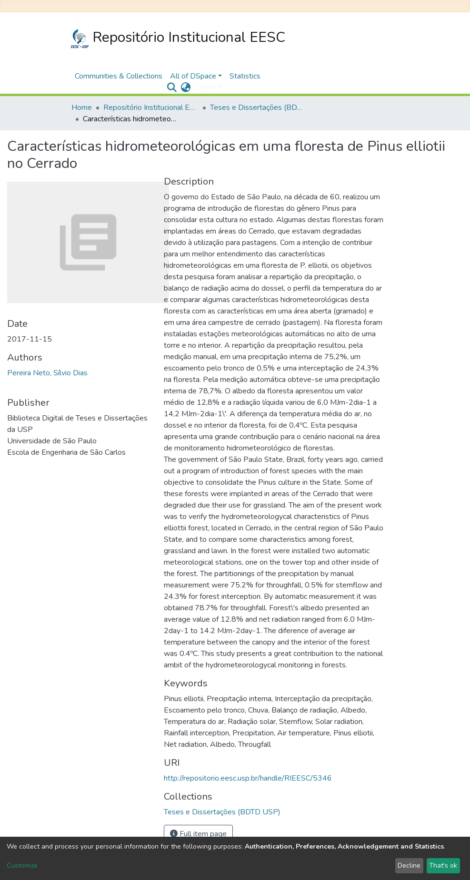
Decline (409, 865)
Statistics (245, 76)
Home (81, 107)
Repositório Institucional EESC (178, 38)
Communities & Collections (118, 76)
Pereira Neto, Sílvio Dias (47, 373)
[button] (186, 87)
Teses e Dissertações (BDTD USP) (257, 107)
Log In (206, 87)
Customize (22, 865)
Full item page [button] (198, 834)
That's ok (443, 865)
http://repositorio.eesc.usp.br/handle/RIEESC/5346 (248, 778)
